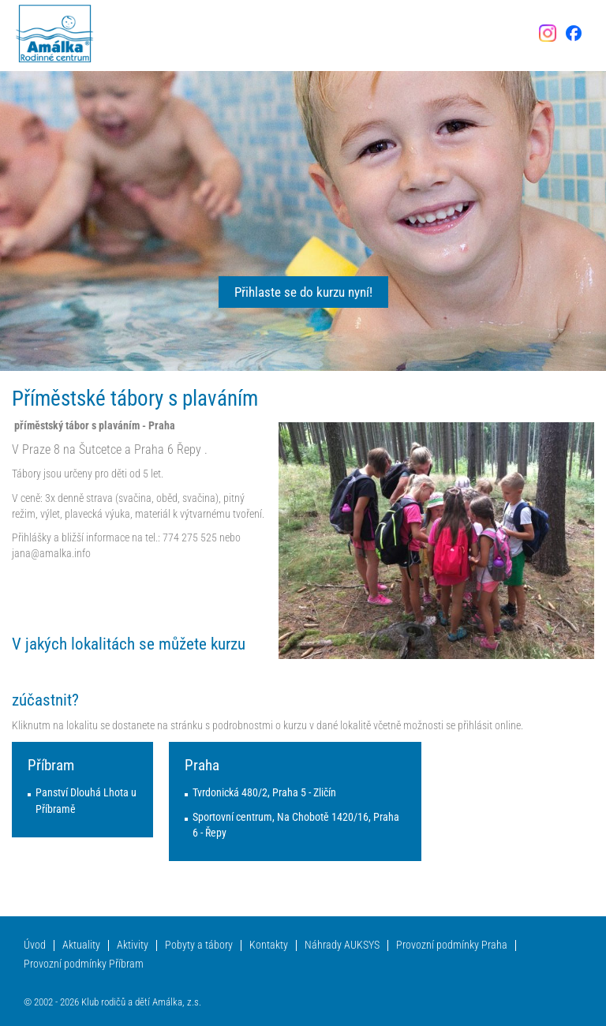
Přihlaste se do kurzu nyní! (303, 292)
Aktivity (132, 945)
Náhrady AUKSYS (342, 945)
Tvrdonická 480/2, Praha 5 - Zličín (264, 792)
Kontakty (268, 945)
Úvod (35, 945)
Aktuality (81, 945)
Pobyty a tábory (199, 945)
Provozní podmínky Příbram (84, 964)
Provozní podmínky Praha (451, 945)
